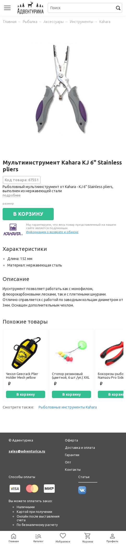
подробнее (12, 195)
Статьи (83, 477)
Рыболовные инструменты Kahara (68, 407)
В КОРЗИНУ (28, 214)
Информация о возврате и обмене (52, 232)
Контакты (73, 469)
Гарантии (72, 455)
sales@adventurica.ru (27, 451)
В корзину (25, 394)
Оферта (71, 440)
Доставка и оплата (80, 447)
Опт (68, 462)
